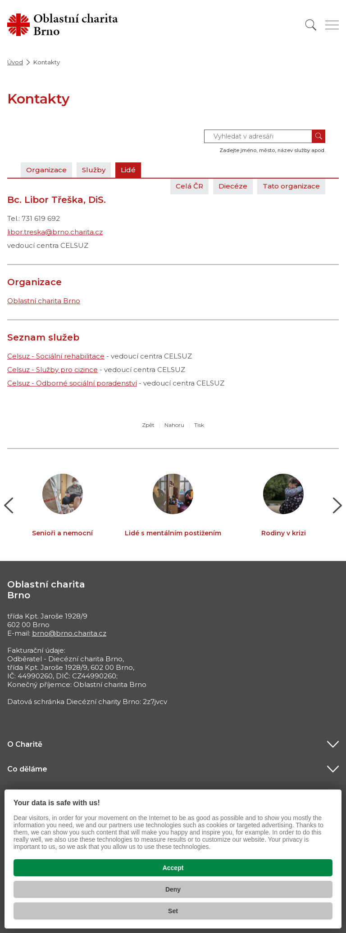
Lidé (128, 170)
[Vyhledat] (311, 25)
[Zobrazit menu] (332, 25)
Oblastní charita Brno (43, 300)
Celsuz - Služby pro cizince (52, 369)
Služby (93, 170)
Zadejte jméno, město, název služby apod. (272, 150)
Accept (173, 867)
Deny (173, 889)
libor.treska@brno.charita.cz (55, 232)
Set (173, 911)
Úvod (15, 62)
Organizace (46, 170)
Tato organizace (291, 186)
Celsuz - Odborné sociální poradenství (72, 383)
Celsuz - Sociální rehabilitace (56, 356)
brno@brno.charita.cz (69, 633)
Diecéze (233, 186)
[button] (9, 506)
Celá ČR (189, 186)
